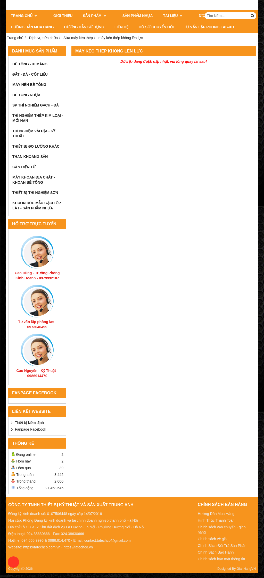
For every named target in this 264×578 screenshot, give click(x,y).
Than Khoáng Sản (30, 157)
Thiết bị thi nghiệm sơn (35, 193)
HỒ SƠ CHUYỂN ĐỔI (156, 27)
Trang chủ (24, 16)
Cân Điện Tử (24, 167)
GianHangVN (246, 569)
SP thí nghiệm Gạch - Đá (35, 105)
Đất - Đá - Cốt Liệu (30, 74)
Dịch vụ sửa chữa (201, 16)
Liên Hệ (121, 27)
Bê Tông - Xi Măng (29, 64)
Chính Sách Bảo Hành (216, 552)
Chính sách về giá (212, 539)
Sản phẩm (88, 16)
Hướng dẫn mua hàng (32, 27)
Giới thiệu (57, 16)
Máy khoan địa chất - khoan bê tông (33, 179)
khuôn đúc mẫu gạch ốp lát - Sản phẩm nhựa (36, 205)
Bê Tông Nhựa (26, 95)
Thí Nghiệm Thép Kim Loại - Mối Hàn (37, 118)
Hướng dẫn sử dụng (84, 27)
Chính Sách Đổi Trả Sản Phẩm (222, 546)
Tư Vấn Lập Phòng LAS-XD (209, 27)
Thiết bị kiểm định (29, 423)
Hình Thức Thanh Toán (216, 520)
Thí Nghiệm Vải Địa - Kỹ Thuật (33, 133)
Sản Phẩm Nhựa (125, 16)
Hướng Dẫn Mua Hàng (216, 514)
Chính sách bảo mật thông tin (221, 559)
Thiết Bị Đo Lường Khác (36, 146)
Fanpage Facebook (30, 429)
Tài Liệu (160, 16)
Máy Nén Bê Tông (29, 85)
